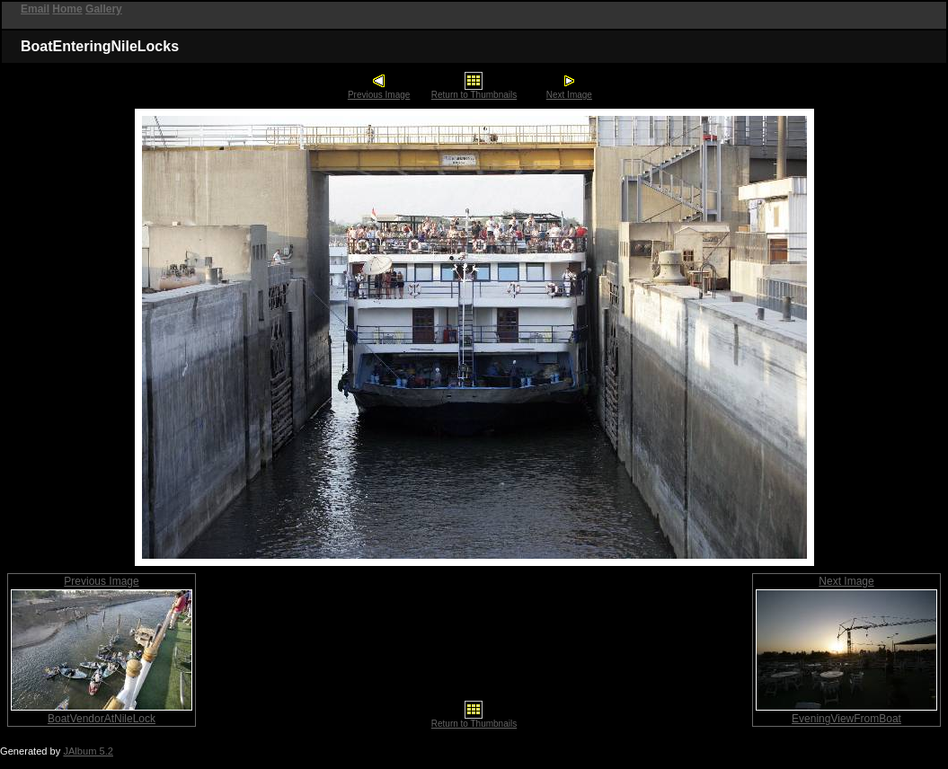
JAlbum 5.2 (88, 751)
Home (67, 9)
